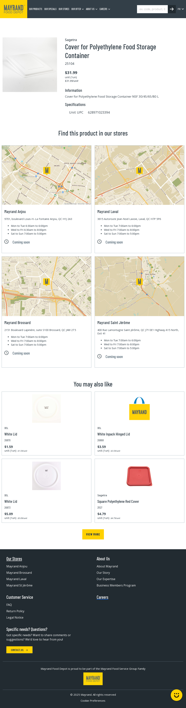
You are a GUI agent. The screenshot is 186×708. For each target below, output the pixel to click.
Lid (68, 22)
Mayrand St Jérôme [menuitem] (19, 585)
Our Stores (14, 558)
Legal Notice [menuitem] (14, 617)
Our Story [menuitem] (103, 573)
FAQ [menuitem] (9, 605)
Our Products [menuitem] (35, 9)
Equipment (37, 22)
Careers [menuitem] (103, 9)
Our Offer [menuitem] (76, 9)
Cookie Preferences (93, 700)
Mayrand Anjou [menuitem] (16, 566)
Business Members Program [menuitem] (116, 585)
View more (93, 534)
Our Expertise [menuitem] (106, 579)
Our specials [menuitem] (50, 9)
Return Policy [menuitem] (15, 611)
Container (55, 22)
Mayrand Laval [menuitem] (16, 579)
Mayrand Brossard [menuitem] (19, 573)
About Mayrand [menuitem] (107, 566)
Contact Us (19, 649)
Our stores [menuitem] (64, 9)
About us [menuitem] (90, 9)
